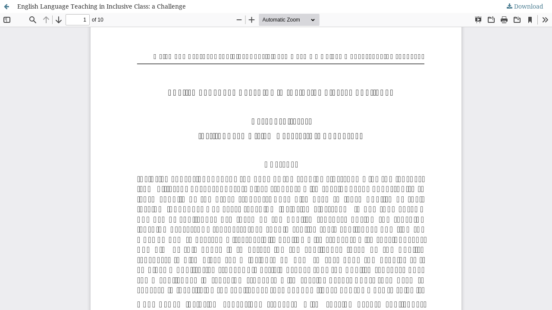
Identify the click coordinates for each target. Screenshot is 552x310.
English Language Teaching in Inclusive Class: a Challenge (101, 6)
